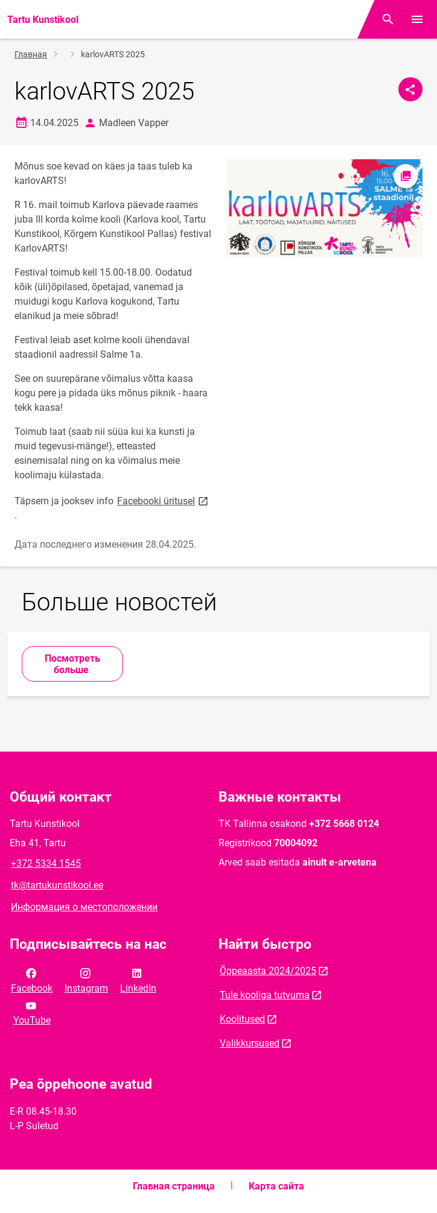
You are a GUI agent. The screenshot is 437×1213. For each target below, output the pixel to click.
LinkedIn (138, 979)
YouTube (32, 1012)
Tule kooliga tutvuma (265, 995)
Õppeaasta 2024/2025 (268, 971)
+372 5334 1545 (46, 863)
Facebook (32, 979)
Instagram (86, 979)
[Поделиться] (410, 89)
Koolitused (242, 1019)
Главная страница (174, 1186)
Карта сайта (276, 1186)
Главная (30, 54)
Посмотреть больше (72, 664)
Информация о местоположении (84, 907)
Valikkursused (249, 1043)
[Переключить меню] (417, 19)
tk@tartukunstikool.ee (57, 885)
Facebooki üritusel (163, 500)
